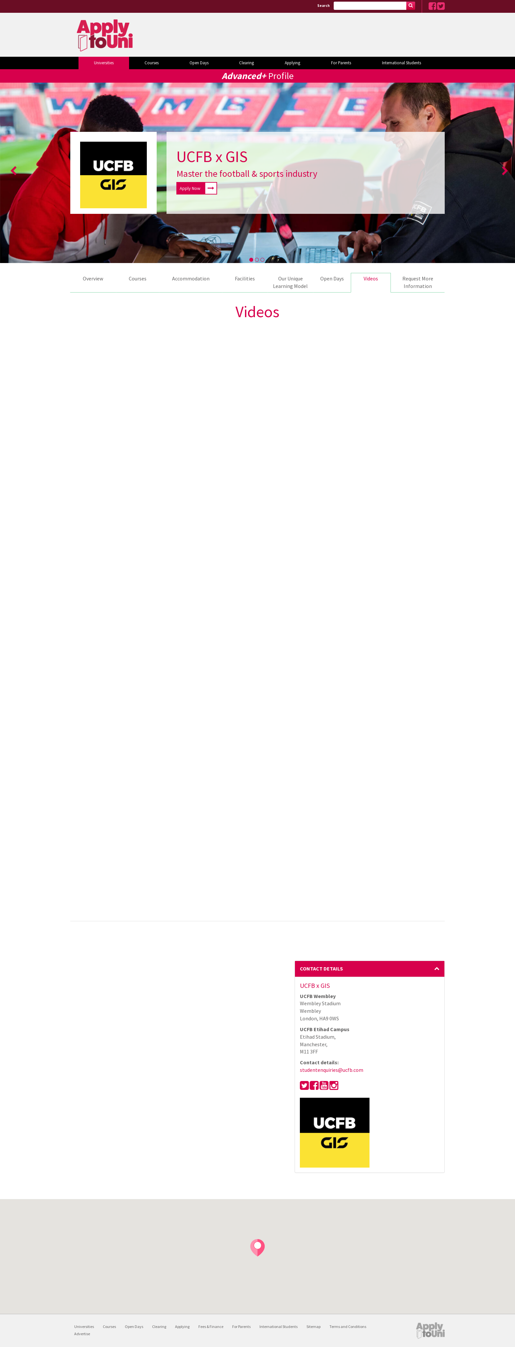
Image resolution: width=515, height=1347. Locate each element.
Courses (152, 63)
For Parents (341, 63)
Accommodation (191, 278)
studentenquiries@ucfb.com (331, 1070)
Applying (292, 63)
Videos (371, 278)
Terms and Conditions (347, 1326)
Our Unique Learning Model (290, 282)
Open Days (199, 63)
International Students (401, 63)
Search (323, 5)
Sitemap (313, 1326)
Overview (93, 278)
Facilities (245, 278)
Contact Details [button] (370, 968)
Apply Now (198, 188)
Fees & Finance (210, 1326)
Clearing (246, 63)
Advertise (82, 1333)
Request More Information (417, 282)
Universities (104, 63)
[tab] (370, 969)
